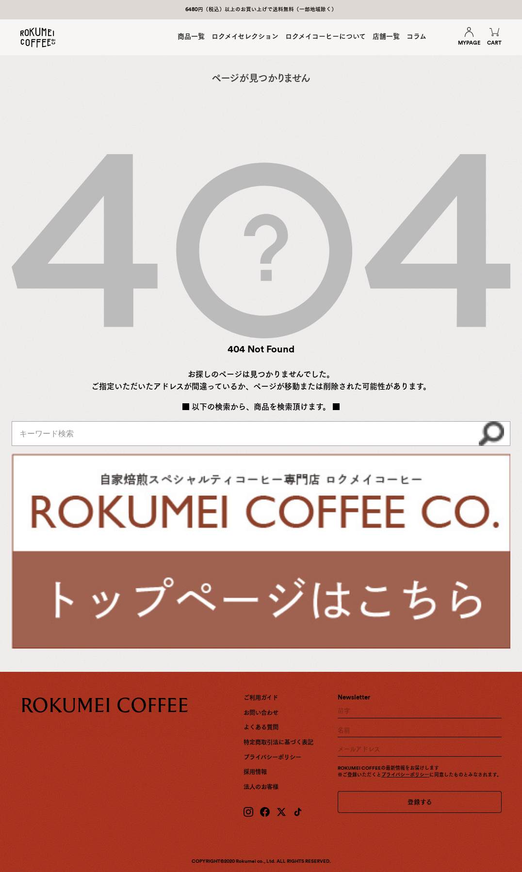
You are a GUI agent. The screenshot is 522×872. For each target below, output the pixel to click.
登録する (420, 802)
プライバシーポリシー (272, 757)
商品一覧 (191, 36)
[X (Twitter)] (281, 812)
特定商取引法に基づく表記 (278, 742)
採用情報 (255, 772)
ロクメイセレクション (245, 36)
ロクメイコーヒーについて (325, 36)
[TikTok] (298, 812)
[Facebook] (265, 812)
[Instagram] (248, 812)
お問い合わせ (261, 712)
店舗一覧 (386, 36)
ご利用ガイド (261, 697)
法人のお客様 (261, 787)
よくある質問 (261, 727)
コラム (416, 36)
